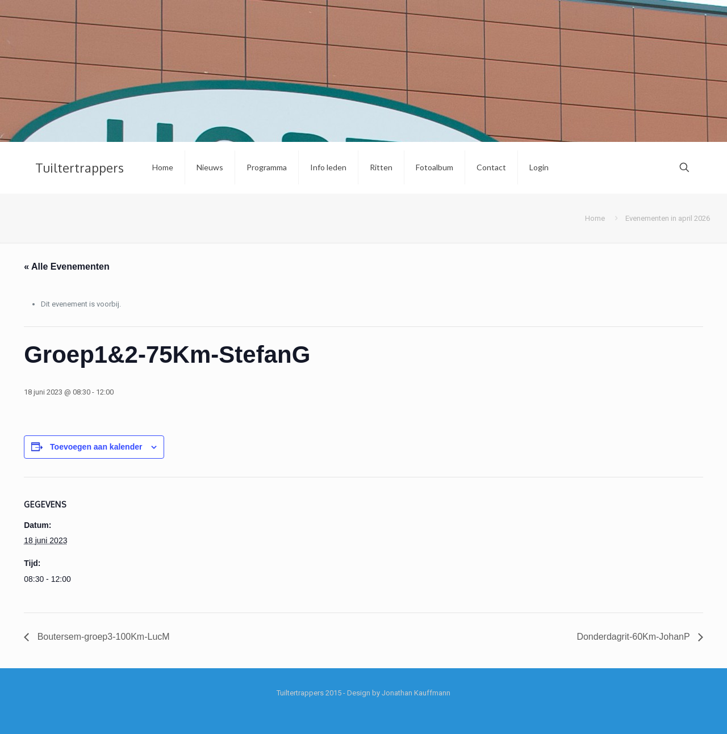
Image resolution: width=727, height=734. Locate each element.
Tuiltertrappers (79, 167)
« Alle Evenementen (67, 266)
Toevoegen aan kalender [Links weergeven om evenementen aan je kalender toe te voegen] (96, 446)
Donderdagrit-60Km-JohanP (634, 636)
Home (595, 218)
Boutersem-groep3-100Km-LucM (102, 636)
